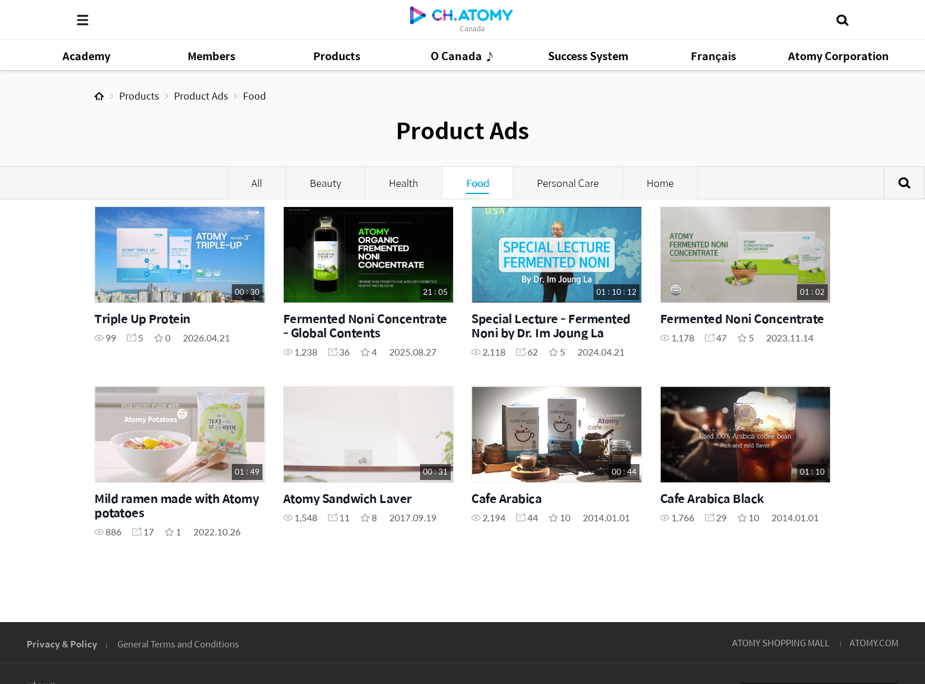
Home (99, 96)
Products (139, 95)
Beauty (325, 182)
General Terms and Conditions (178, 643)
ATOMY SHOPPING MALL (780, 642)
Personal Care (568, 182)
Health (403, 182)
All (256, 182)
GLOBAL (867, 570)
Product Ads (201, 95)
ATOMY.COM (873, 642)
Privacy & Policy (62, 643)
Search (904, 182)
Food (254, 95)
